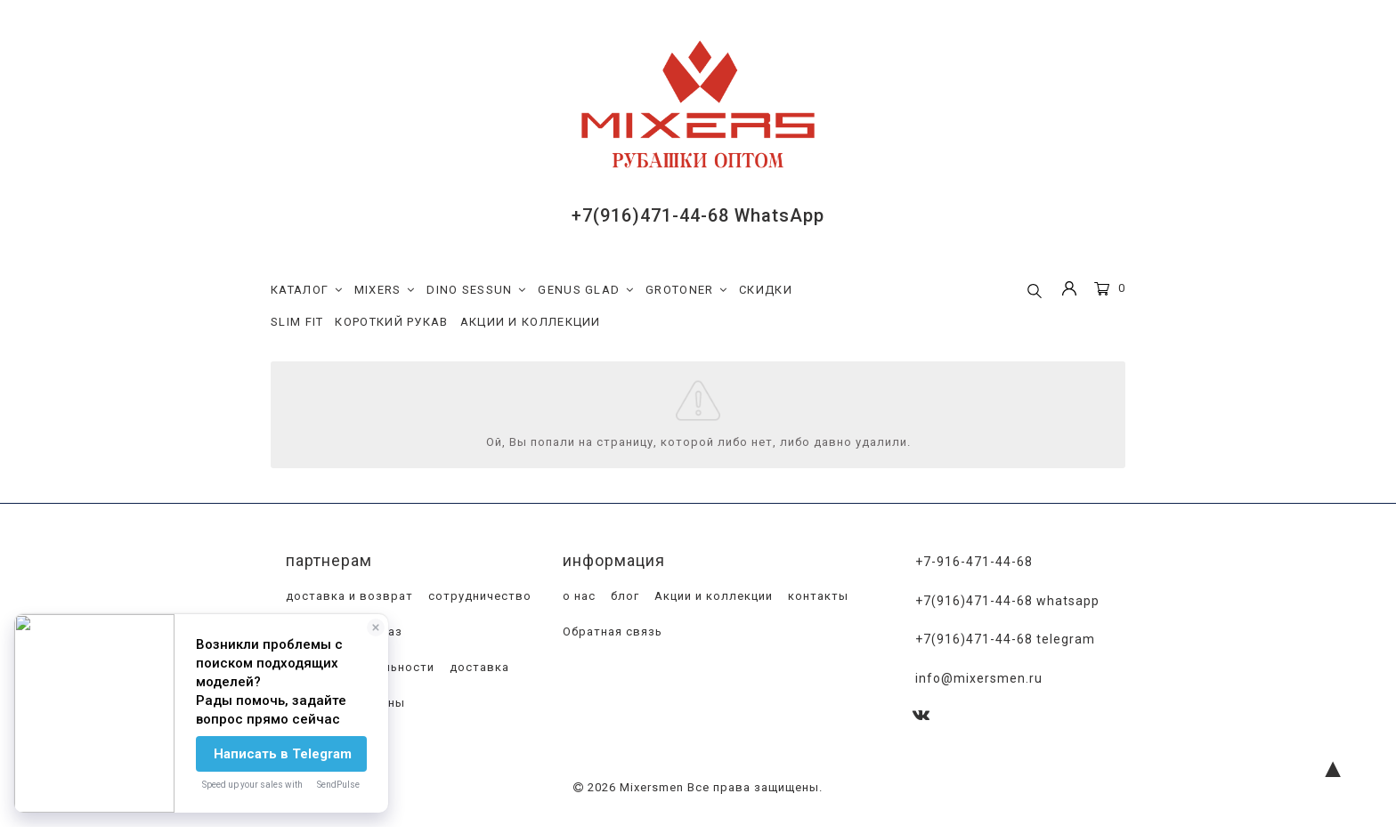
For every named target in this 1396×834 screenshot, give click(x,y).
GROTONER (686, 290)
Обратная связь (610, 632)
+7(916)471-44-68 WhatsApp (698, 215)
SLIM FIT (297, 321)
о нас (577, 596)
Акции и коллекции (712, 596)
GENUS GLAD (586, 290)
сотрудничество (478, 596)
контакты (816, 596)
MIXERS (385, 290)
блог (623, 596)
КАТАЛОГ (307, 290)
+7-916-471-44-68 (974, 562)
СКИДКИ (765, 289)
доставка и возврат (347, 596)
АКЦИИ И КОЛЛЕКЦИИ (530, 321)
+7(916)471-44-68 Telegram (1005, 639)
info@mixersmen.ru (979, 676)
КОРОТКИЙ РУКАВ (391, 321)
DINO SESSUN (476, 290)
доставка (477, 668)
